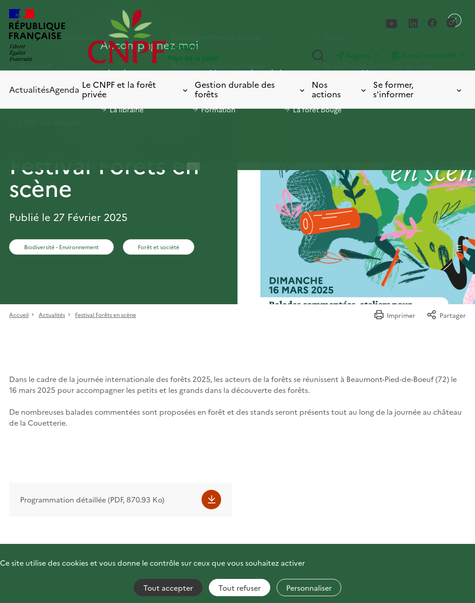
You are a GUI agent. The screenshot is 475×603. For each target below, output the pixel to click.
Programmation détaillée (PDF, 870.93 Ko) (92, 499)
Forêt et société (158, 247)
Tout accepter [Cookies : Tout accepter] (168, 588)
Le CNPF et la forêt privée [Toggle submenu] (135, 89)
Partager (446, 315)
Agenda (64, 89)
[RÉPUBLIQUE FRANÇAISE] (37, 36)
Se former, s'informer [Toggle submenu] (418, 89)
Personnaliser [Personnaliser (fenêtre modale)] (309, 588)
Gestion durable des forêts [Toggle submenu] (250, 89)
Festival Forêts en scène (105, 314)
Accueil (19, 314)
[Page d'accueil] (163, 36)
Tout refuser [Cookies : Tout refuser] (239, 588)
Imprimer (394, 315)
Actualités (29, 89)
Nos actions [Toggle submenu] (340, 89)
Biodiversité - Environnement (61, 247)
